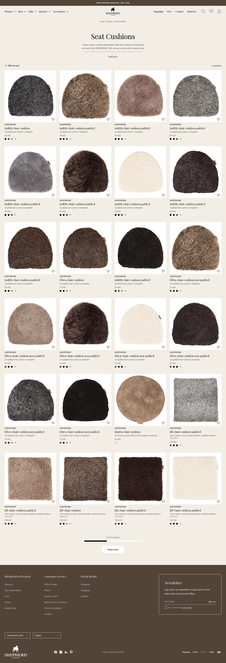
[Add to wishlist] (53, 119)
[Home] (113, 11)
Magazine (159, 11)
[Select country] (17, 635)
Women (8, 11)
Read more (113, 56)
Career (8, 602)
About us (191, 11)
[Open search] (203, 11)
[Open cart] (220, 11)
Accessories (59, 11)
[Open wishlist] (211, 11)
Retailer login (11, 608)
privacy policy (186, 607)
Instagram (85, 590)
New (169, 11)
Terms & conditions (53, 608)
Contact (179, 11)
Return (47, 590)
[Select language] (47, 635)
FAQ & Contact (51, 584)
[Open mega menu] (15, 11)
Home (102, 21)
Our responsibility (13, 590)
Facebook (85, 584)
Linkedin (84, 596)
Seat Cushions (120, 21)
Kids (31, 11)
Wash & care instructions (55, 602)
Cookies (48, 614)
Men (20, 11)
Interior (43, 11)
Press (7, 596)
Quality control (51, 596)
